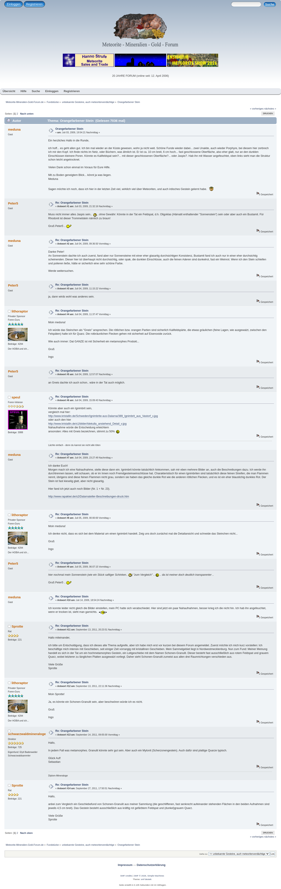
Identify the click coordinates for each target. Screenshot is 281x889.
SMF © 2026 (140, 875)
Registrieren (34, 4)
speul (16, 397)
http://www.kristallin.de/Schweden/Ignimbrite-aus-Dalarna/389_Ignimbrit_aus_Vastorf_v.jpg (103, 416)
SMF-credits (126, 875)
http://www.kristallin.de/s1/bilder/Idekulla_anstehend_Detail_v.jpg (87, 423)
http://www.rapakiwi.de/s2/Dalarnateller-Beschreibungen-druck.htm (88, 496)
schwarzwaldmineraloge (27, 734)
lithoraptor (20, 311)
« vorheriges (257, 108)
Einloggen (13, 4)
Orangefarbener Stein (69, 128)
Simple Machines (155, 875)
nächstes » (270, 108)
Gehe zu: (203, 854)
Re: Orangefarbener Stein (71, 202)
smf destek (146, 879)
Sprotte (17, 626)
